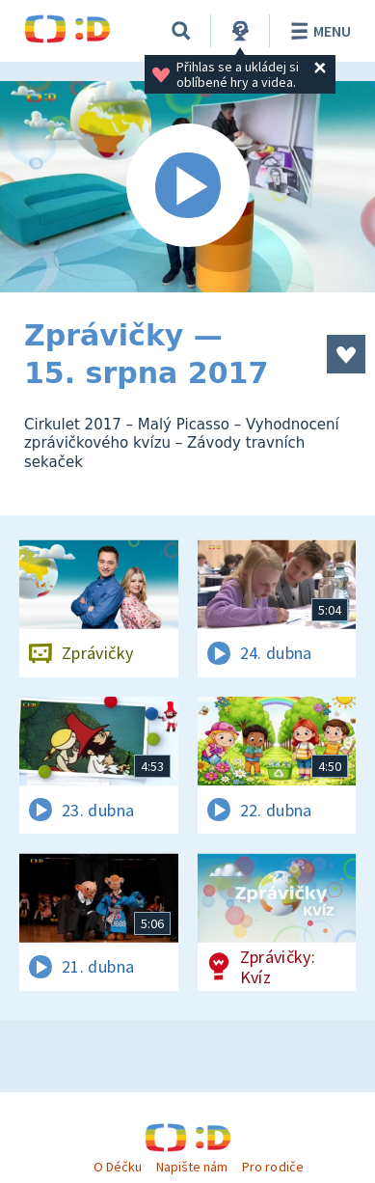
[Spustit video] (187, 186)
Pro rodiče (272, 1166)
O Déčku (118, 1166)
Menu (317, 30)
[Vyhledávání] (181, 31)
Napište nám (192, 1166)
